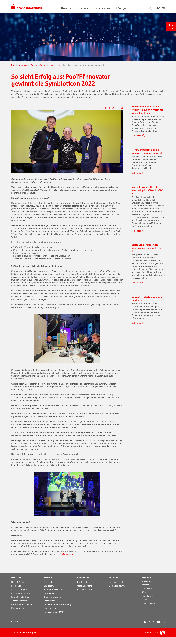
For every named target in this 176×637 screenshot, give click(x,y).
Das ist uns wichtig (85, 586)
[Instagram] (149, 621)
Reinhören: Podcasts (20, 597)
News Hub (16, 577)
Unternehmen (83, 577)
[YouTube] (158, 621)
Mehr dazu (136, 136)
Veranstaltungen (19, 589)
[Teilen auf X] (112, 108)
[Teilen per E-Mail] (120, 108)
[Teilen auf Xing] (108, 108)
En (163, 8)
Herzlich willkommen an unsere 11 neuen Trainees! (147, 151)
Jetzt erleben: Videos (21, 601)
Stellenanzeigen (67, 554)
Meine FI (145, 599)
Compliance (147, 596)
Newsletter (147, 577)
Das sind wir (82, 582)
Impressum (147, 581)
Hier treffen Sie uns (85, 589)
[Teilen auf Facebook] (116, 108)
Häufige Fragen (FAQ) (54, 612)
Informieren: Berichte (21, 593)
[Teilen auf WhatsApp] (100, 108)
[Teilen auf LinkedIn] (104, 108)
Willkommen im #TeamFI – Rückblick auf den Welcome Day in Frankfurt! (147, 109)
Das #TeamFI (49, 586)
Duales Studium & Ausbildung (57, 604)
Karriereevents (50, 608)
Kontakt (171, 26)
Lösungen (114, 577)
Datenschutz (147, 588)
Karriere (48, 577)
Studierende (49, 601)
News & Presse (18, 582)
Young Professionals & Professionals (54, 591)
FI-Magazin (16, 586)
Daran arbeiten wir (117, 586)
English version (149, 603)
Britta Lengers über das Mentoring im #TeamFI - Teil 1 (147, 248)
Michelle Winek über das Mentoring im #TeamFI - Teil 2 (147, 190)
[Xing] (154, 621)
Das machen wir (116, 582)
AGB (144, 592)
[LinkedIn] (145, 621)
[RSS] (164, 621)
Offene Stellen (50, 582)
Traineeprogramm (52, 597)
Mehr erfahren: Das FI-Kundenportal (21, 606)
